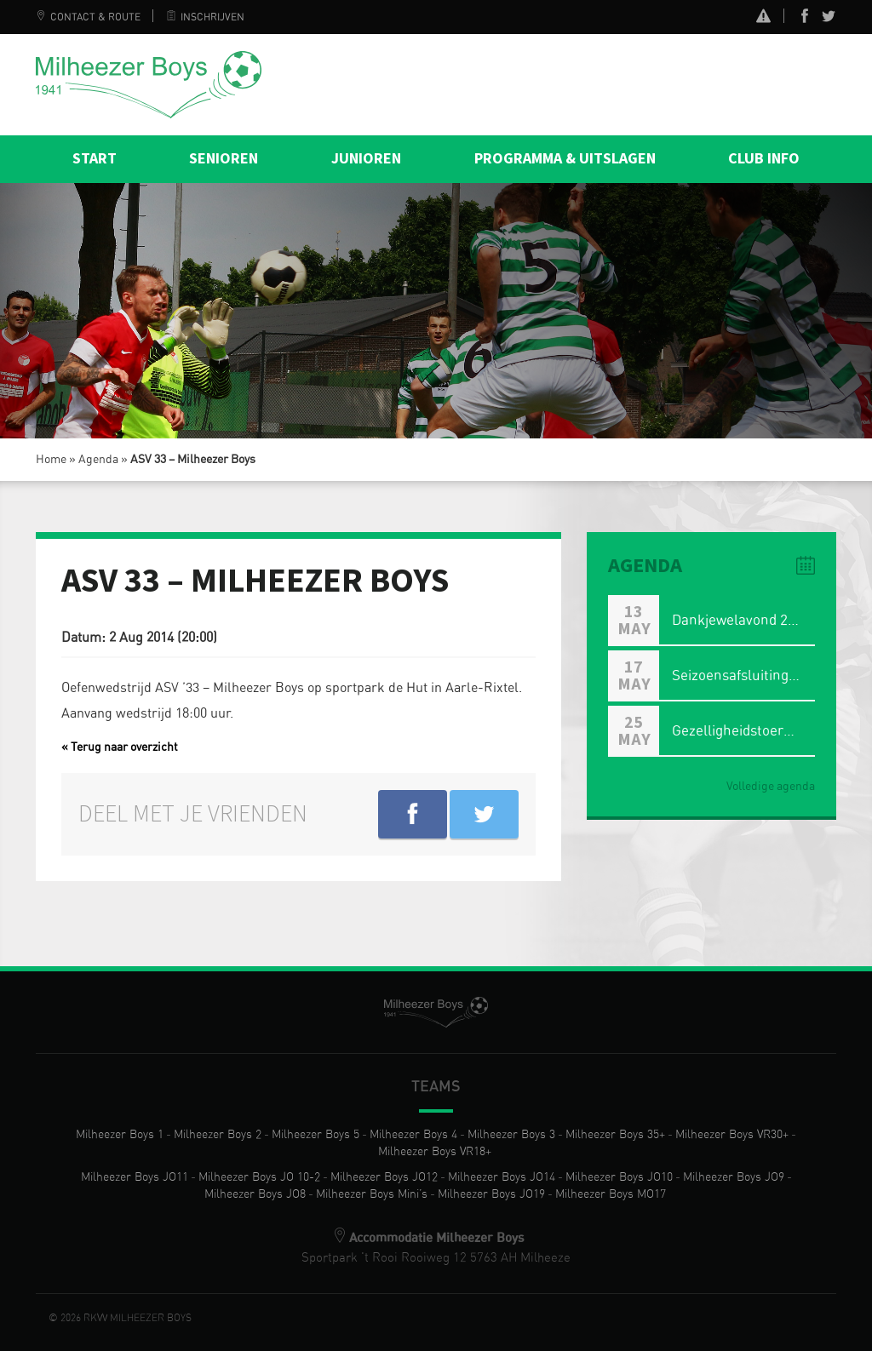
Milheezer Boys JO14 (501, 1177)
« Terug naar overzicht (119, 747)
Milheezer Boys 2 (217, 1135)
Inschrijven (205, 17)
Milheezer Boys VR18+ (434, 1152)
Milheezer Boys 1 (120, 1135)
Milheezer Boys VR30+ (732, 1135)
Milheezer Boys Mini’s (371, 1194)
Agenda (98, 460)
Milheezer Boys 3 (511, 1135)
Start (94, 158)
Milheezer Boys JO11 (134, 1177)
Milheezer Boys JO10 (619, 1177)
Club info (764, 158)
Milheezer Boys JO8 (255, 1194)
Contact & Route (88, 17)
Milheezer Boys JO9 (733, 1177)
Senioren (223, 158)
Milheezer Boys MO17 (610, 1194)
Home (51, 460)
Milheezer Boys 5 (315, 1135)
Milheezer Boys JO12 (384, 1177)
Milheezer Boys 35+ (615, 1135)
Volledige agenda (770, 787)
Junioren (366, 158)
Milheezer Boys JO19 (491, 1194)
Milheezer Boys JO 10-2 (259, 1177)
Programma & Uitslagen (565, 158)
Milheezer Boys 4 (413, 1135)
